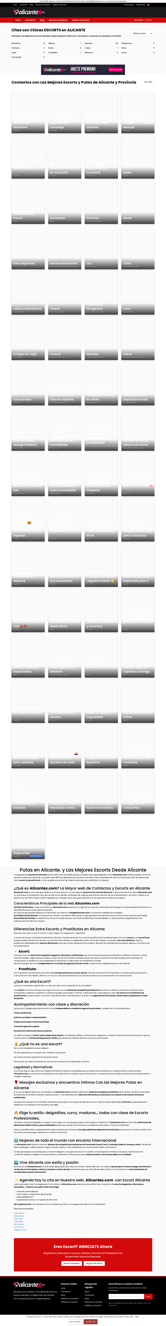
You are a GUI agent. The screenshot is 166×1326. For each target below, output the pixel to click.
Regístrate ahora (94, 1263)
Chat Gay (18, 1218)
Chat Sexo (18, 1221)
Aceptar (90, 1321)
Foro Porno (19, 1227)
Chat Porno (19, 1213)
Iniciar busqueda (72, 1263)
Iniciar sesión (129, 5)
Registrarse (140, 5)
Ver (136, 1316)
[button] (148, 5)
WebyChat (19, 1216)
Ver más (148, 82)
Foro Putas (19, 1224)
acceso (148, 20)
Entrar (148, 1296)
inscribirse (138, 20)
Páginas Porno (20, 1229)
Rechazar (75, 1321)
